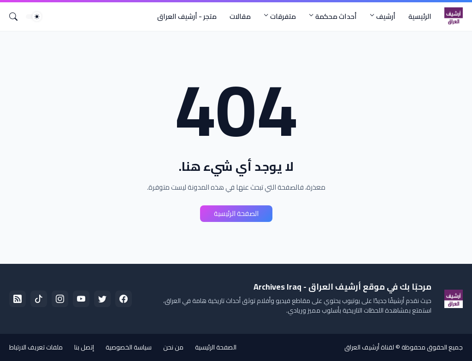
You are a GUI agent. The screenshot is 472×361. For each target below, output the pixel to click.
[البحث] (17, 16)
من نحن (173, 347)
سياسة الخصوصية (129, 347)
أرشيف (385, 16)
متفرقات (283, 16)
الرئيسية (419, 16)
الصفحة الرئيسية (236, 213)
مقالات (240, 16)
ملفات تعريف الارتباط (36, 347)
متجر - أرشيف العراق (187, 16)
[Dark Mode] (33, 16)
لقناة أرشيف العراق (369, 347)
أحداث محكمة (336, 16)
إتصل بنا (84, 347)
